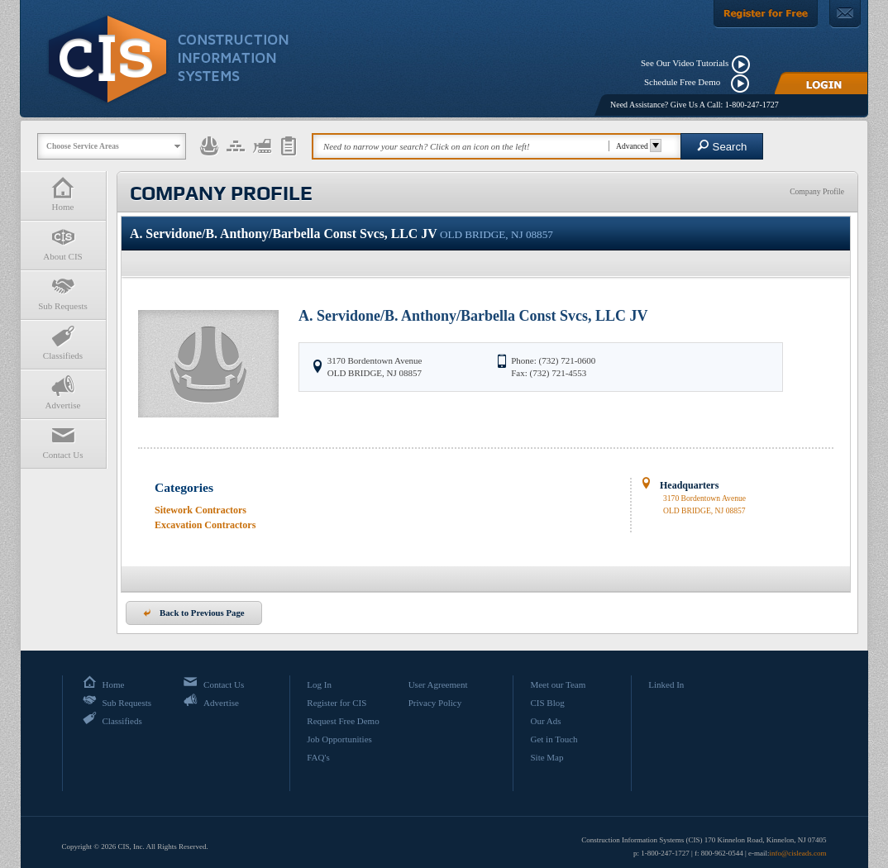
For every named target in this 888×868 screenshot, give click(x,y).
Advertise (63, 392)
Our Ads (545, 721)
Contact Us (63, 442)
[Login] (821, 83)
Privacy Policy (434, 703)
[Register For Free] (766, 14)
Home (63, 194)
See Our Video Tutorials (684, 63)
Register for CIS (336, 703)
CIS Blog (547, 703)
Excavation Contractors (205, 525)
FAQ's (318, 757)
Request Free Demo (343, 721)
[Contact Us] (845, 14)
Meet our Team (557, 684)
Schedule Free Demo (686, 82)
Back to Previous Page (194, 613)
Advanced (636, 146)
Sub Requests (63, 293)
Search (722, 146)
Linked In (666, 684)
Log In (319, 684)
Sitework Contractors (200, 510)
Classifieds (63, 342)
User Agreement (438, 684)
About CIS (63, 243)
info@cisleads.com (797, 853)
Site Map (546, 757)
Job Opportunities (339, 739)
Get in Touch (553, 739)
